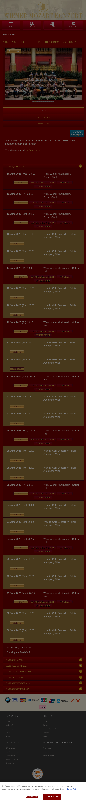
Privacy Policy (72, 789)
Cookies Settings (32, 796)
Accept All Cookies (52, 796)
